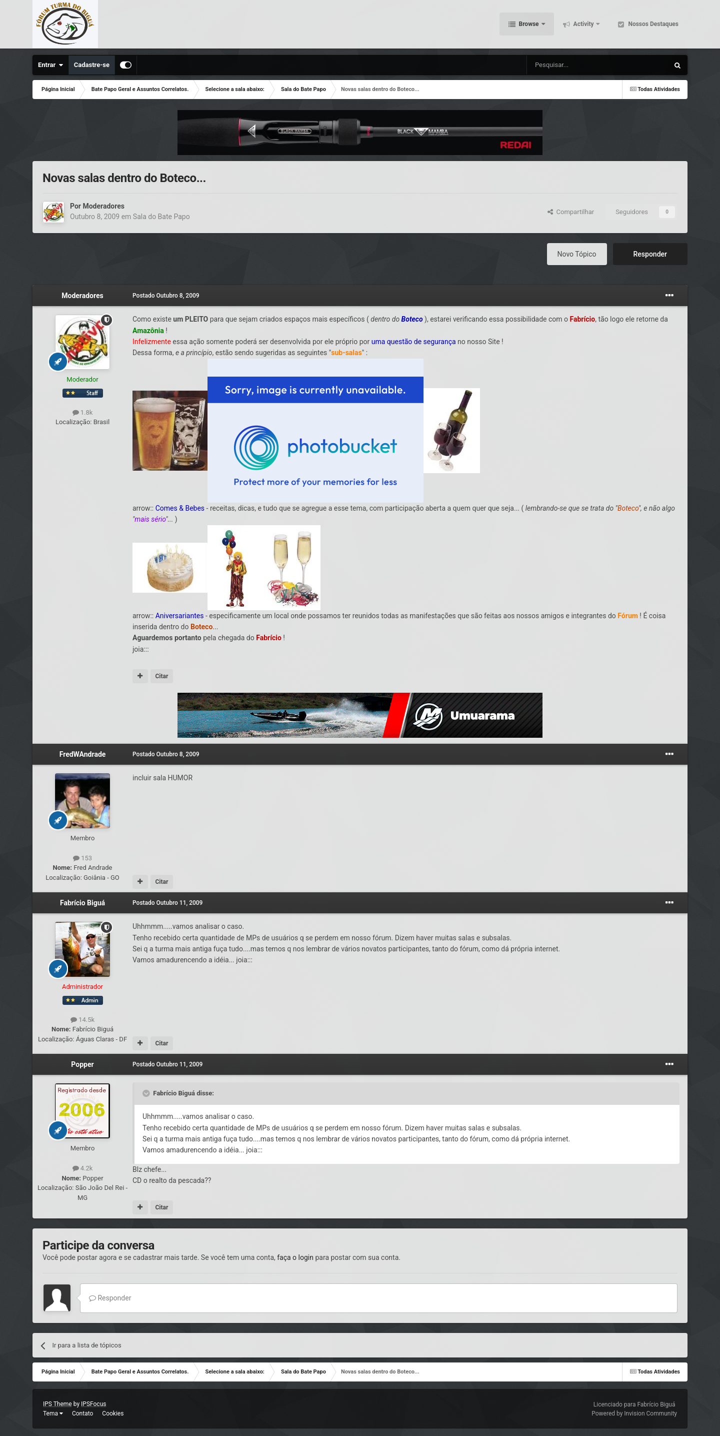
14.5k (82, 1019)
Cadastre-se (92, 65)
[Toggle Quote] (147, 1093)
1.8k (82, 412)
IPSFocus (93, 1403)
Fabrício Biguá (82, 903)
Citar (161, 676)
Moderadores (103, 206)
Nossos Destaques (652, 25)
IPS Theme (57, 1403)
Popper (82, 1064)
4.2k (82, 1168)
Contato (82, 1413)
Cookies (113, 1413)
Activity (584, 25)
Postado (166, 295)
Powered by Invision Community (634, 1413)
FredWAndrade (83, 754)
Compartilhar (571, 212)
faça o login (295, 1257)
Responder (650, 254)
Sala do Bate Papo (161, 217)
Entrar (51, 65)
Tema (53, 1413)
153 (82, 858)
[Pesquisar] (572, 65)
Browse (529, 25)
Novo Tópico (577, 254)
